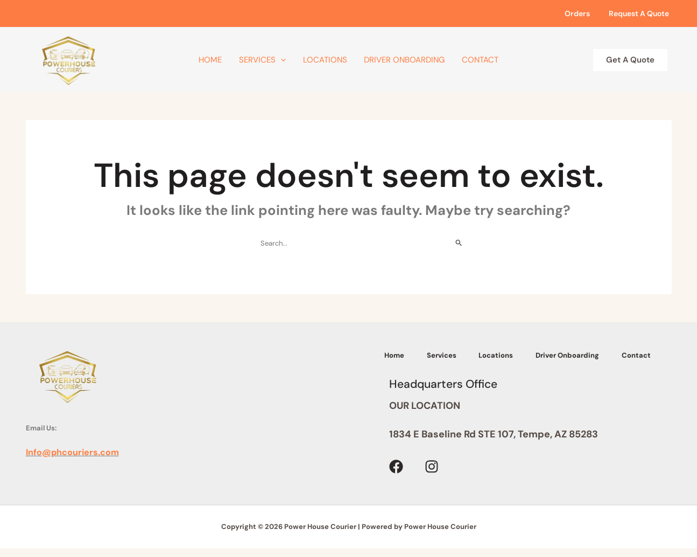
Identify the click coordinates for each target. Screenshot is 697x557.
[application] (287, 59)
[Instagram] (432, 477)
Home (223, 59)
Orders (582, 13)
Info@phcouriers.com (72, 452)
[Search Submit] (459, 243)
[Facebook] (396, 477)
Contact (467, 59)
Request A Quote (640, 13)
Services (268, 59)
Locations (325, 59)
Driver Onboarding (398, 59)
